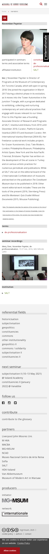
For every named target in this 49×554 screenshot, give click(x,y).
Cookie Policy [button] (23, 543)
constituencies (40, 59)
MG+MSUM (8, 448)
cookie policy (7, 534)
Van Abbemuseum (12, 473)
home (4, 11)
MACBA (6, 444)
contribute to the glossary (17, 419)
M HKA (5, 440)
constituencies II (11, 356)
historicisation (10, 319)
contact (28, 534)
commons (7, 335)
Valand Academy (14, 377)
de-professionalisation (16, 232)
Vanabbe (16, 386)
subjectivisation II (12, 352)
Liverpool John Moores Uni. (17, 436)
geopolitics (8, 327)
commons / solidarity (14, 348)
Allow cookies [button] (10, 551)
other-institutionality (14, 340)
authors (19, 534)
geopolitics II (9, 344)
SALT (36, 69)
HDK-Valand (8, 469)
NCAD (5, 452)
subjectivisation (11, 323)
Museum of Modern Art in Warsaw (21, 478)
